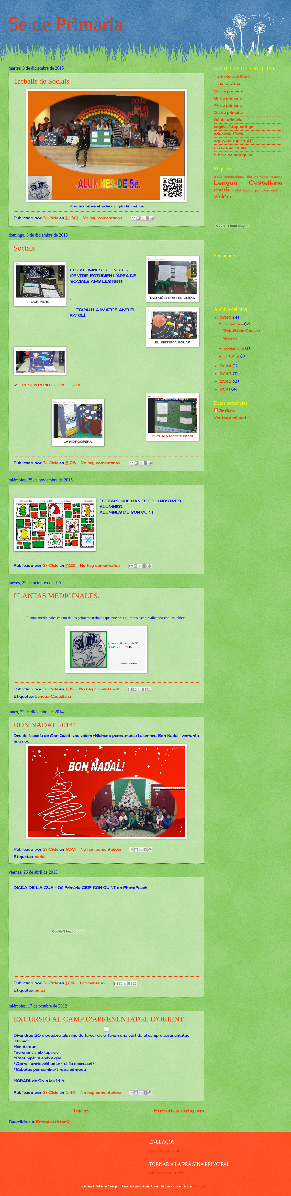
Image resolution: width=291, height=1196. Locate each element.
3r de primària (228, 98)
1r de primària (227, 84)
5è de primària (228, 112)
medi (221, 189)
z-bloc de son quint (233, 155)
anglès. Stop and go (234, 127)
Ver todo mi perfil (231, 417)
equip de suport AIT (233, 141)
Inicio (81, 1111)
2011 (225, 389)
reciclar (276, 190)
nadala (248, 190)
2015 (226, 317)
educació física (228, 134)
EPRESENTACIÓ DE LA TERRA (48, 385)
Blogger (200, 1186)
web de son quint (166, 1150)
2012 (226, 381)
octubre (232, 356)
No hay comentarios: (103, 218)
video (222, 196)
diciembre (234, 324)
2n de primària (228, 91)
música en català (230, 148)
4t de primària (228, 105)
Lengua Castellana (53, 696)
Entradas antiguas (179, 1111)
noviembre (234, 348)
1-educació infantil (232, 77)
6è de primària (228, 119)
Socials (24, 248)
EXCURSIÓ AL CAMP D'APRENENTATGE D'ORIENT (99, 1019)
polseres (262, 190)
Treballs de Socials (41, 81)
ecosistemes (234, 176)
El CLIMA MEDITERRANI (172, 436)
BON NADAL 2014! (44, 725)
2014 (226, 366)
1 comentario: (93, 983)
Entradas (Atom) (52, 1122)
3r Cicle (227, 411)
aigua (40, 990)
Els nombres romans (265, 176)
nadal (40, 857)
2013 (226, 374)
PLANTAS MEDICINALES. (57, 596)
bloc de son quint (166, 1173)
